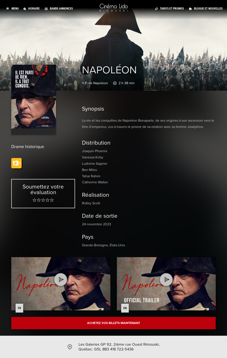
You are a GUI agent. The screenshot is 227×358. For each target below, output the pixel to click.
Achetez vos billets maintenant (113, 323)
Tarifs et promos (172, 8)
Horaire (34, 8)
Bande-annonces (61, 8)
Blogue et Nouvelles (208, 8)
